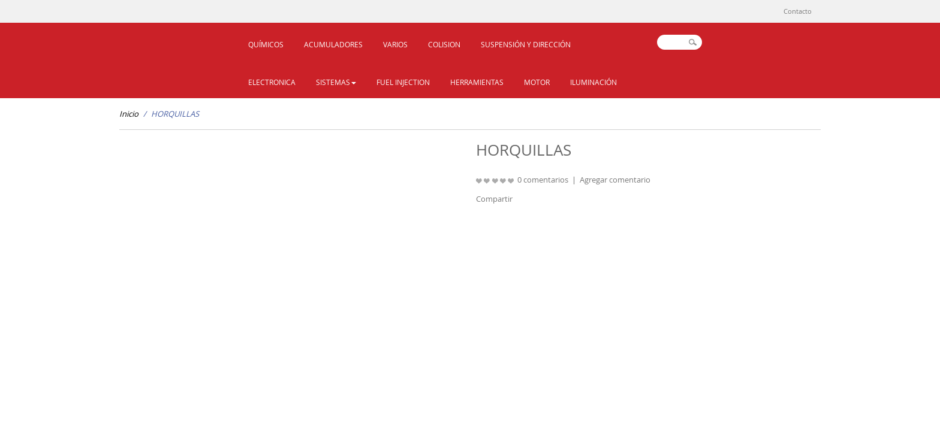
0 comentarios (542, 179)
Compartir (494, 198)
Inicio (128, 113)
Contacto (798, 11)
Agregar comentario (615, 179)
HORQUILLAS (175, 113)
